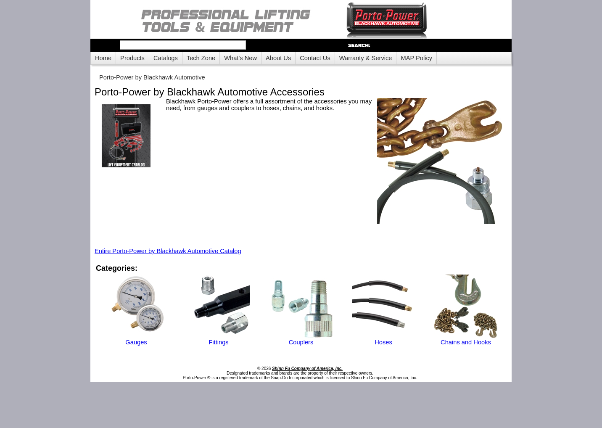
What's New (240, 58)
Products (132, 58)
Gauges (136, 342)
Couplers (301, 342)
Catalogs (165, 58)
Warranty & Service (365, 58)
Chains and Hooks (466, 342)
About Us (278, 58)
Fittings (218, 342)
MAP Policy (416, 58)
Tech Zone (201, 58)
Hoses (383, 342)
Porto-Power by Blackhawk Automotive (152, 77)
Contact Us (315, 58)
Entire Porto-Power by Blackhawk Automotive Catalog (168, 251)
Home (103, 58)
